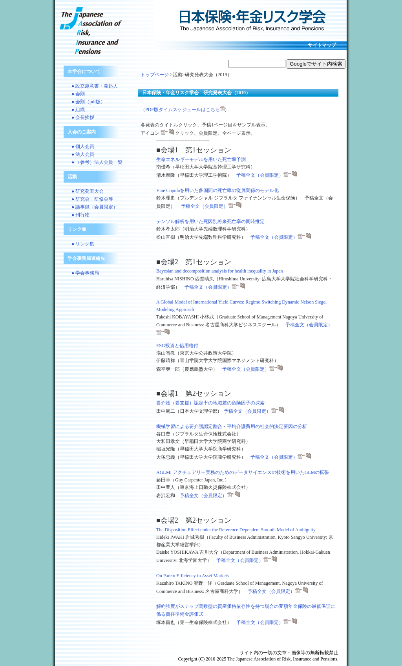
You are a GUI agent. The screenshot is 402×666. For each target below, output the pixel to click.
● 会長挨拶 (82, 117)
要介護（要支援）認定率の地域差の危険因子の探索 (210, 403)
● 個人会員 (82, 146)
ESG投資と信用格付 (177, 345)
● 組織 (78, 109)
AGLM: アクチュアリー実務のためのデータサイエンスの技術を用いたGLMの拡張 (242, 472)
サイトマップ (322, 45)
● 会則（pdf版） (88, 101)
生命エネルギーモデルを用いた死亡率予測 (201, 159)
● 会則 (78, 94)
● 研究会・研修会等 (92, 199)
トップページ (155, 74)
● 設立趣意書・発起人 (94, 86)
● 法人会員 (82, 154)
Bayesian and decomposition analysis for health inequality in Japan (219, 271)
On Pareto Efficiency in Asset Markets (192, 575)
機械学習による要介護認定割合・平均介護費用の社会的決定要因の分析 (231, 426)
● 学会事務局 (85, 273)
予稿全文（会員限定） (266, 175)
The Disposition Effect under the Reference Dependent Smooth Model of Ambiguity (236, 529)
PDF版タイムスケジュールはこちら (185, 109)
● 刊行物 (80, 215)
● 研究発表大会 (87, 191)
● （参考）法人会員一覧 (96, 162)
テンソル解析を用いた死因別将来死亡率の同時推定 (210, 221)
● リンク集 (82, 244)
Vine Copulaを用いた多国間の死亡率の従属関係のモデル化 (217, 190)
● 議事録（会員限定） (94, 207)
